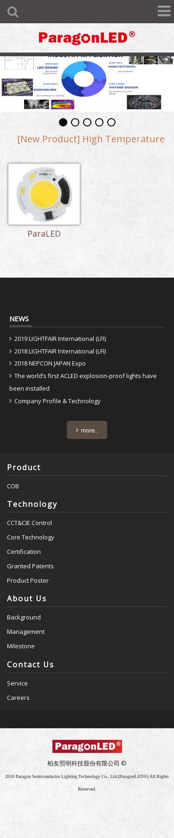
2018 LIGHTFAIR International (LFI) (60, 351)
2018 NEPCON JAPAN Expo (50, 363)
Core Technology (30, 537)
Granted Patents (30, 566)
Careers (18, 697)
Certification (24, 551)
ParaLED (44, 234)
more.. (89, 430)
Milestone (21, 646)
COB (13, 486)
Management (26, 631)
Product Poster (28, 580)
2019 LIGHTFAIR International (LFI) (60, 338)
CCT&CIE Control (29, 523)
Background (24, 617)
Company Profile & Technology (57, 401)
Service (17, 683)
